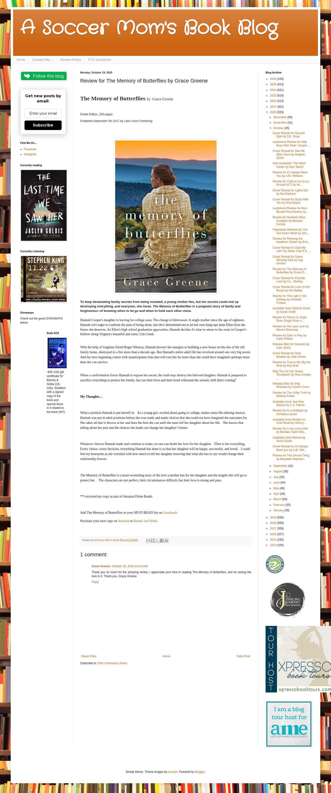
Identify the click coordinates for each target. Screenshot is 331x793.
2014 (273, 545)
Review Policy (70, 60)
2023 (273, 95)
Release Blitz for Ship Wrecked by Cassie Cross (291, 385)
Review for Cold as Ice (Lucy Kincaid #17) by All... (291, 183)
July (276, 477)
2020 (273, 112)
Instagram (30, 154)
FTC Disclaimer (99, 60)
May (276, 488)
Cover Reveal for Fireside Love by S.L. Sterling (289, 279)
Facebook (30, 149)
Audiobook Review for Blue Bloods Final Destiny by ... (291, 210)
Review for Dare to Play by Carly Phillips (289, 337)
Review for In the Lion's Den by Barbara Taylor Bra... (290, 430)
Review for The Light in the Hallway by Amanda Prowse (290, 299)
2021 (273, 106)
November (280, 122)
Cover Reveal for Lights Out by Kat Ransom (290, 192)
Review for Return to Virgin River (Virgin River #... (290, 319)
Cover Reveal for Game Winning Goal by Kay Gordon (288, 260)
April (276, 493)
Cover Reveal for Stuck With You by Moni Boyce (291, 201)
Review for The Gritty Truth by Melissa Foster (292, 394)
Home (20, 60)
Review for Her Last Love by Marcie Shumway (291, 328)
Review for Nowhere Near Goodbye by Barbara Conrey (289, 221)
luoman (172, 772)
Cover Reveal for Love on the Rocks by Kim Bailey (291, 288)
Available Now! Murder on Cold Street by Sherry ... (290, 421)
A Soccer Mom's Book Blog (148, 28)
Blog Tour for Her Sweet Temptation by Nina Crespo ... (292, 375)
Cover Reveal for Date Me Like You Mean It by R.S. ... (292, 249)
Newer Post (88, 656)
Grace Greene (101, 566)
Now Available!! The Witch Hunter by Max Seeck (289, 165)
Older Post (243, 656)
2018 (273, 523)
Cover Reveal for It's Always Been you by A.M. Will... (290, 448)
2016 (273, 534)
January (278, 510)
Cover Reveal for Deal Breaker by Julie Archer (289, 355)
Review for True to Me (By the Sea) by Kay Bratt (292, 364)
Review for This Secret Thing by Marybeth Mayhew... (291, 457)
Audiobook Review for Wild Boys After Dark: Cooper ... (291, 143)
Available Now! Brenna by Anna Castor (289, 439)
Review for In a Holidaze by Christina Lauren (290, 412)
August (278, 471)
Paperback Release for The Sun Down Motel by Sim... (291, 231)
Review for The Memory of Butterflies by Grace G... (290, 270)
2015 (273, 539)
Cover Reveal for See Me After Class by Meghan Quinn (289, 154)
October (278, 128)
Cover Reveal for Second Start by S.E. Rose (289, 134)
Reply (95, 582)
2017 (273, 528)
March (277, 499)
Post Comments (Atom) (112, 663)
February (279, 505)
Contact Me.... (42, 60)
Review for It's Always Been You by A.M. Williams (290, 174)
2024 (273, 90)
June (276, 482)
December (280, 117)
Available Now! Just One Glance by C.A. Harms (289, 403)
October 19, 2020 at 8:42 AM (130, 566)
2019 (273, 517)
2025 (273, 84)
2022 (273, 101)
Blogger (200, 772)
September (280, 466)
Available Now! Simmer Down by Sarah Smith (291, 310)
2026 (273, 79)
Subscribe (43, 125)
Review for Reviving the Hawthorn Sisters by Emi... (291, 240)
